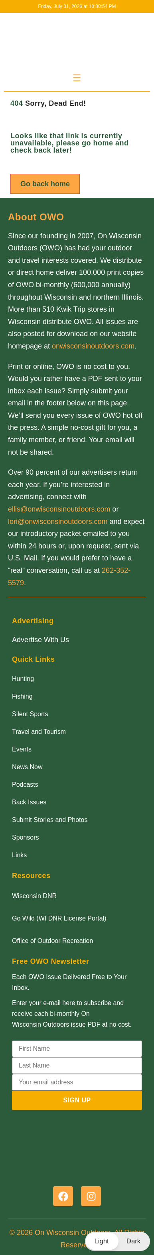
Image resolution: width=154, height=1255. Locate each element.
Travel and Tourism (39, 731)
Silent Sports (30, 714)
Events (22, 749)
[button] (117, 1241)
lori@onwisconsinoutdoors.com (57, 522)
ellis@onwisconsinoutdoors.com (59, 509)
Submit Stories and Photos (49, 819)
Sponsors (25, 837)
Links (19, 855)
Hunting (23, 678)
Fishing (22, 696)
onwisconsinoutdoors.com (93, 346)
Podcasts (25, 784)
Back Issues (29, 802)
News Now (27, 766)
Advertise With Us (40, 640)
